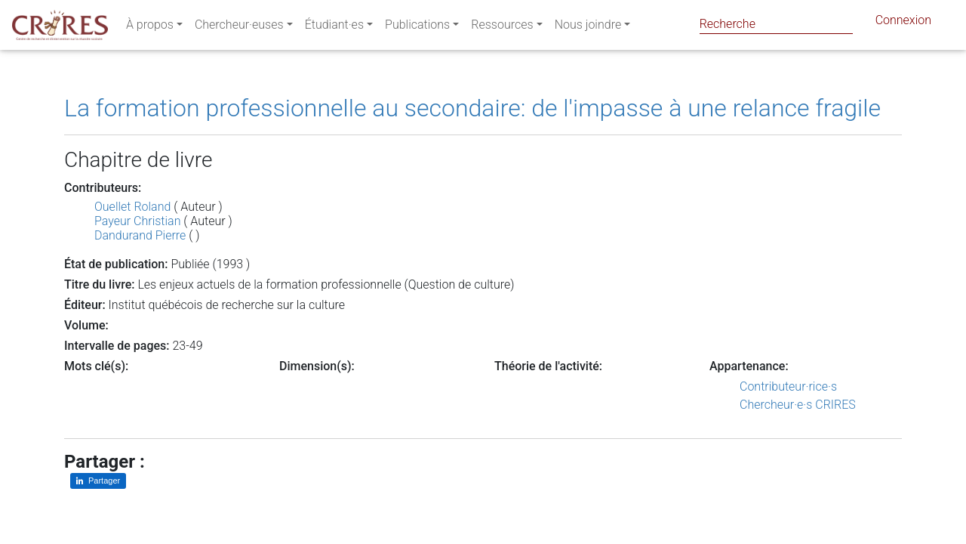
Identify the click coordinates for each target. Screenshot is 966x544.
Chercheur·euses (239, 27)
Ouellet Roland (132, 206)
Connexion (903, 23)
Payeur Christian (137, 221)
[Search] (776, 24)
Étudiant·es (334, 27)
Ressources (502, 27)
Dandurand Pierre (140, 235)
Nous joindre (588, 27)
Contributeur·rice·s (788, 386)
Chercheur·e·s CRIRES (798, 404)
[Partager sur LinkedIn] (98, 481)
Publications (417, 27)
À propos (150, 27)
